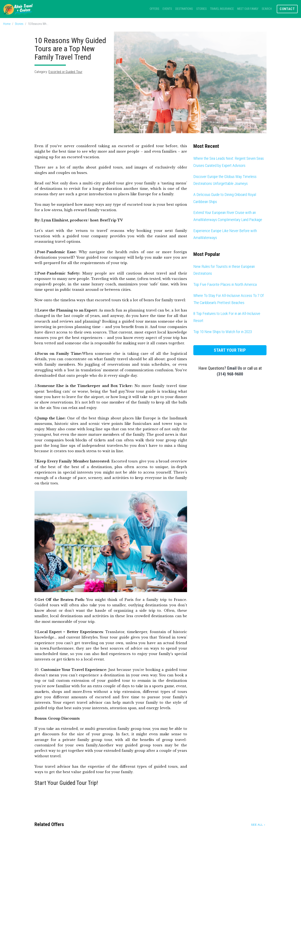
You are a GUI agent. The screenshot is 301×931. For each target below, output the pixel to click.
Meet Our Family (247, 9)
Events (167, 9)
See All (257, 824)
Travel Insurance (222, 9)
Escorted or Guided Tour (65, 72)
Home (6, 24)
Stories (201, 9)
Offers (154, 9)
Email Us (234, 368)
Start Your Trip (230, 350)
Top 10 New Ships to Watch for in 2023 (222, 331)
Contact (287, 9)
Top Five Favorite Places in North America (225, 284)
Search (267, 9)
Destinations (184, 9)
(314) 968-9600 (230, 374)
